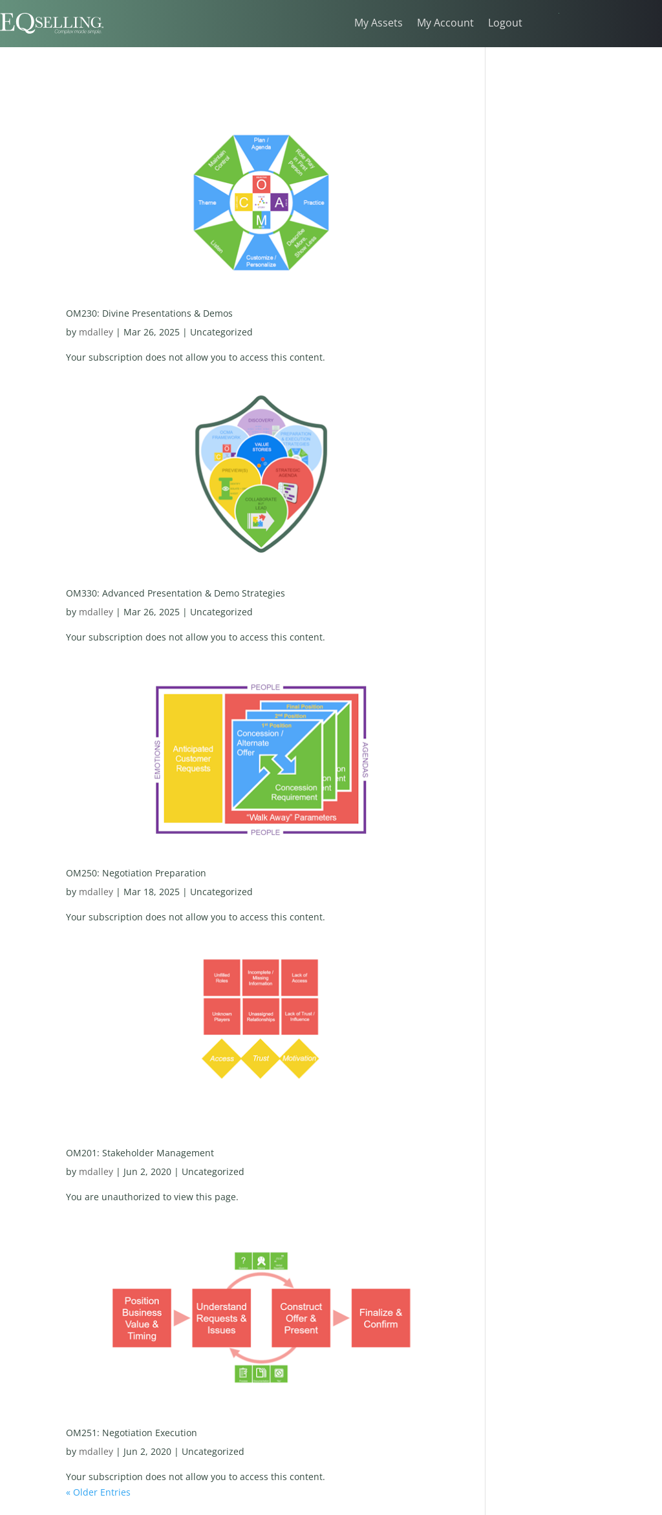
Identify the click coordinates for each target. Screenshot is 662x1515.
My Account (445, 24)
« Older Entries (98, 1492)
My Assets (378, 24)
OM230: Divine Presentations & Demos (149, 313)
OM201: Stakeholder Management (140, 1153)
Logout (505, 24)
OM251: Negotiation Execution (131, 1432)
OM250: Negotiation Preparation (136, 873)
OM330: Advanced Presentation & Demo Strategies (175, 593)
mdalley (96, 332)
